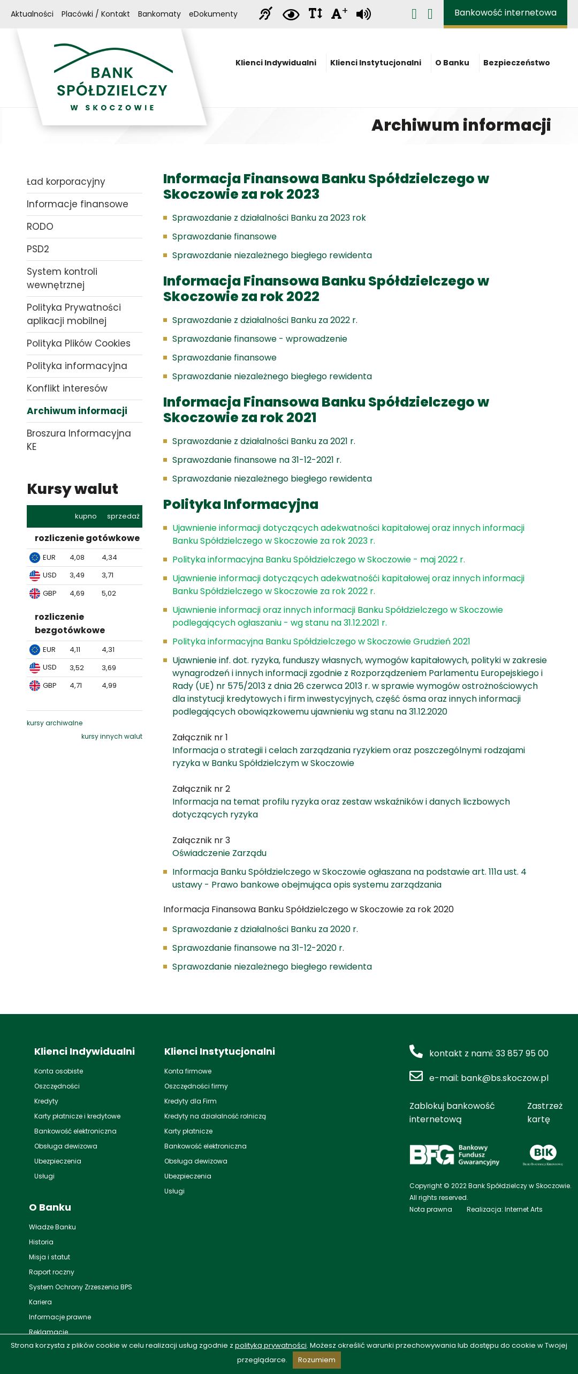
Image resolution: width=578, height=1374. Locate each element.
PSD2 (38, 249)
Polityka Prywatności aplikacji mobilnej (74, 314)
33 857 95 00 (522, 1053)
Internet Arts (524, 1209)
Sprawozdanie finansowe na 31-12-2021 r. (256, 460)
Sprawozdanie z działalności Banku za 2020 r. (265, 929)
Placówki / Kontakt (96, 14)
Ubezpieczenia (57, 1161)
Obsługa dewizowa (65, 1146)
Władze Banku (52, 1227)
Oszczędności (57, 1086)
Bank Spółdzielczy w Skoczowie (112, 83)
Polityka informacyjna (77, 365)
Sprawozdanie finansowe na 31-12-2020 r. (258, 948)
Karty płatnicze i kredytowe (77, 1116)
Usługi (44, 1176)
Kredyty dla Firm (190, 1101)
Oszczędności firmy (196, 1086)
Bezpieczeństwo (516, 66)
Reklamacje (48, 1332)
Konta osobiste (58, 1071)
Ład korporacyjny (66, 181)
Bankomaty (159, 14)
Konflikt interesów (67, 388)
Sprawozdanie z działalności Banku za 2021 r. (263, 441)
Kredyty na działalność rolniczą (215, 1116)
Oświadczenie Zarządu (219, 853)
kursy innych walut (111, 736)
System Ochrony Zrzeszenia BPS (80, 1287)
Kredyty (46, 1101)
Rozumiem (317, 1360)
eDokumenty (213, 14)
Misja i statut (49, 1257)
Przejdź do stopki (289, 0)
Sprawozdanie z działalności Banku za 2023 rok (269, 218)
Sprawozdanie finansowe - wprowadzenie (259, 339)
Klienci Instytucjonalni (378, 66)
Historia (41, 1242)
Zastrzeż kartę (544, 1112)
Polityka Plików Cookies (79, 343)
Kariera (40, 1302)
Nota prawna (430, 1209)
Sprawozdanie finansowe (224, 236)
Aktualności (32, 14)
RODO (40, 226)
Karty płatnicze (188, 1131)
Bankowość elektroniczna (75, 1131)
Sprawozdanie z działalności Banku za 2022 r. (265, 320)
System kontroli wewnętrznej (62, 278)
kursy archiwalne (54, 722)
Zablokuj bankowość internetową (452, 1112)
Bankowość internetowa (505, 13)
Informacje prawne (60, 1317)
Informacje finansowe (77, 204)
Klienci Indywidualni (278, 66)
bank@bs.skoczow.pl (505, 1078)
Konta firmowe (187, 1071)
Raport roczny (51, 1272)
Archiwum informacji (77, 410)
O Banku (455, 66)
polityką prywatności (271, 1345)
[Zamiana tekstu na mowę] (364, 14)
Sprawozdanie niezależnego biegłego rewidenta (272, 255)
